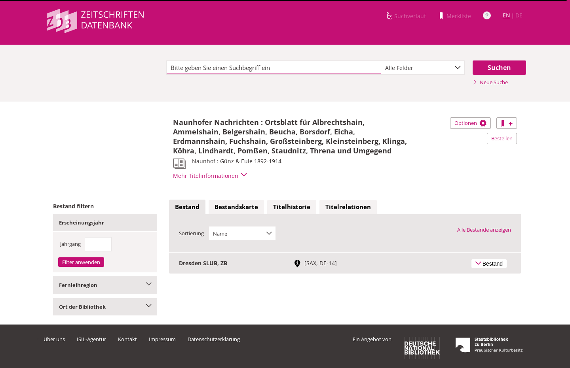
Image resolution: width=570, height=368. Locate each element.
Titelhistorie (291, 207)
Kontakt (127, 339)
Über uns (54, 339)
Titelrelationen (348, 207)
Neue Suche (490, 82)
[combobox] (423, 67)
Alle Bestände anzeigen (484, 229)
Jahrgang (70, 243)
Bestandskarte (236, 207)
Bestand (187, 207)
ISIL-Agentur (91, 339)
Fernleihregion (105, 285)
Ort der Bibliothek (105, 306)
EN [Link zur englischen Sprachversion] (506, 15)
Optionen (470, 122)
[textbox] (273, 67)
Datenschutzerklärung (214, 339)
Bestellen (502, 138)
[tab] (187, 207)
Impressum (162, 339)
